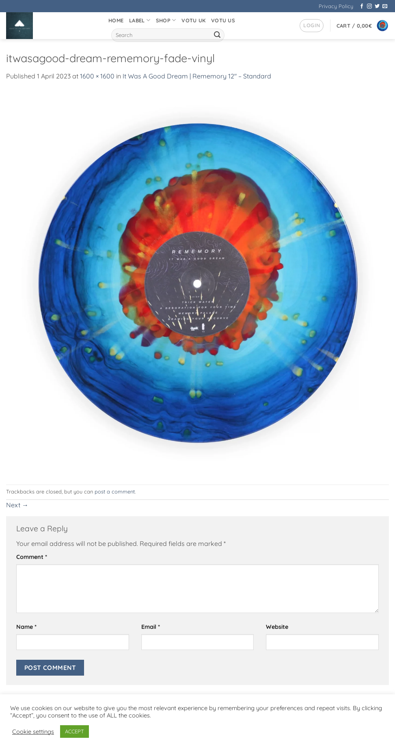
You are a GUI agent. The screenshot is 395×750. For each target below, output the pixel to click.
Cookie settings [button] (33, 731)
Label (139, 20)
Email (150, 626)
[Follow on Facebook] (361, 6)
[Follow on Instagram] (369, 6)
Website (277, 626)
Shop (166, 20)
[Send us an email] (384, 6)
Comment (31, 557)
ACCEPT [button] (74, 731)
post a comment (115, 491)
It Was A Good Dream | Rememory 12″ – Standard (197, 76)
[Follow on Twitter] (377, 6)
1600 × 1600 (97, 76)
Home (115, 20)
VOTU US (223, 20)
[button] (312, 25)
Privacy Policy (336, 6)
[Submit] (217, 35)
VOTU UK (193, 20)
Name (26, 626)
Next (17, 505)
